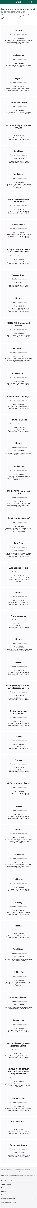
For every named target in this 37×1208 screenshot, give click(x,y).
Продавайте (4, 1187)
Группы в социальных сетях (8, 1198)
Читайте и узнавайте (6, 1184)
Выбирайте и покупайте (7, 1180)
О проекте (3, 1191)
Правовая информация (7, 1194)
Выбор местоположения (6, 1202)
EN (15, 1202)
